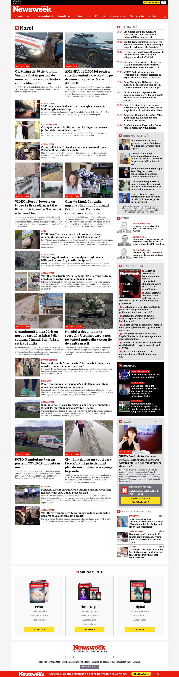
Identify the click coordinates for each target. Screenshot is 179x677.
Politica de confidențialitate (76, 662)
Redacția (43, 662)
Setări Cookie (89, 666)
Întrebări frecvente (121, 662)
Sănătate (137, 16)
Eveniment (23, 16)
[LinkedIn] (106, 656)
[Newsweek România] (32, 9)
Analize (64, 16)
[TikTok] (98, 656)
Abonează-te (151, 2)
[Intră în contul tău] (163, 2)
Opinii (100, 16)
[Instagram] (89, 656)
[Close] (157, 674)
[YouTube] (81, 656)
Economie (117, 16)
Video (152, 16)
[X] (73, 656)
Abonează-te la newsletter (140, 500)
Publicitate (54, 662)
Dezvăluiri (44, 16)
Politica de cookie (100, 662)
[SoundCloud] (114, 656)
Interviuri (82, 16)
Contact (137, 662)
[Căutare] (164, 16)
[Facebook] (65, 656)
